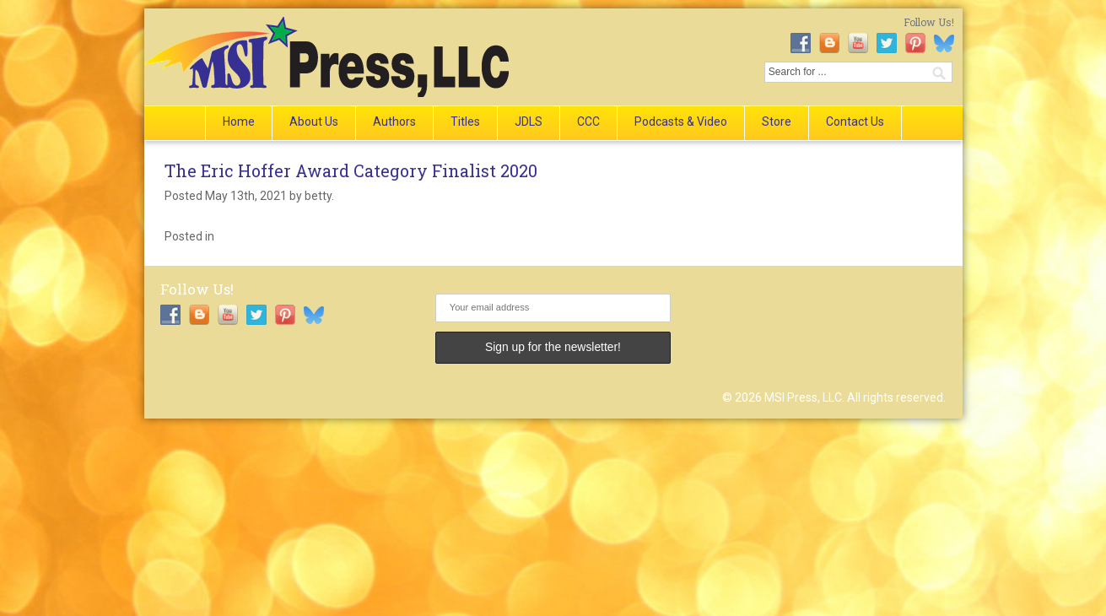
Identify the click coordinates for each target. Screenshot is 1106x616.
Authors (394, 121)
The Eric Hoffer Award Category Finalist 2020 (351, 170)
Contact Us (855, 121)
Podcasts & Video (680, 121)
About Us (313, 121)
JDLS (528, 121)
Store (776, 121)
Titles (465, 121)
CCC (588, 121)
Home (239, 121)
